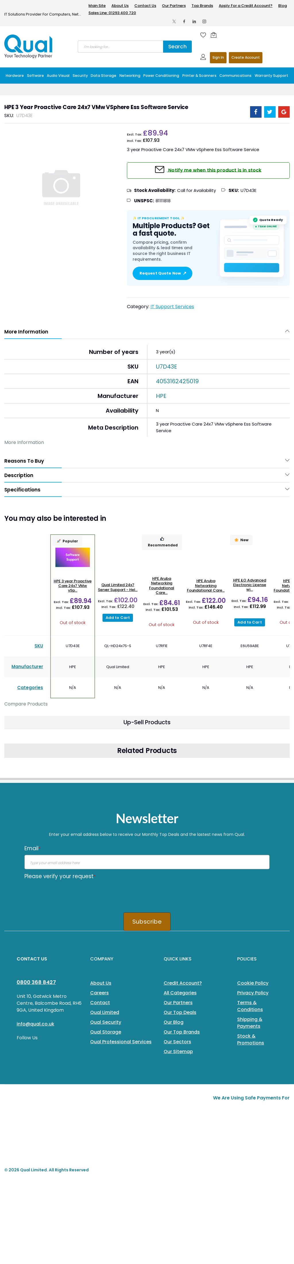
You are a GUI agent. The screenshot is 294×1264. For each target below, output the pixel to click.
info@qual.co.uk (35, 1024)
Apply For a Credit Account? (245, 5)
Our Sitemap (178, 1051)
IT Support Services (172, 306)
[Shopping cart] (215, 35)
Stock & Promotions (250, 1039)
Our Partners (174, 5)
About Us (120, 5)
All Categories (180, 993)
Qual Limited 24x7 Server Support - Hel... (118, 587)
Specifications (22, 489)
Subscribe (147, 922)
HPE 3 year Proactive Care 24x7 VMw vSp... (72, 585)
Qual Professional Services (121, 1041)
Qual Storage (105, 1032)
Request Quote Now (162, 273)
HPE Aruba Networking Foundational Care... (161, 585)
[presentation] (68, 894)
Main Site (97, 5)
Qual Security (105, 1022)
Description (18, 475)
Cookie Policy (252, 983)
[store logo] (28, 46)
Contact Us (145, 5)
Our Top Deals (180, 1012)
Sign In (218, 57)
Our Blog (173, 1022)
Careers (99, 993)
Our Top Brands (182, 1032)
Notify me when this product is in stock (214, 170)
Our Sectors (177, 1041)
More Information (26, 331)
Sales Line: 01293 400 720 (112, 13)
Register (245, 57)
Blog (282, 5)
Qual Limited (104, 1012)
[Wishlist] (203, 35)
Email (32, 848)
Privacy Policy (252, 993)
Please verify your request (60, 876)
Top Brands (202, 5)
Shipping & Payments (249, 1022)
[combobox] (120, 47)
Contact (100, 1002)
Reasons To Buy (24, 460)
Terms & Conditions (250, 1006)
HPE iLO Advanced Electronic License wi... (249, 584)
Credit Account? (183, 983)
